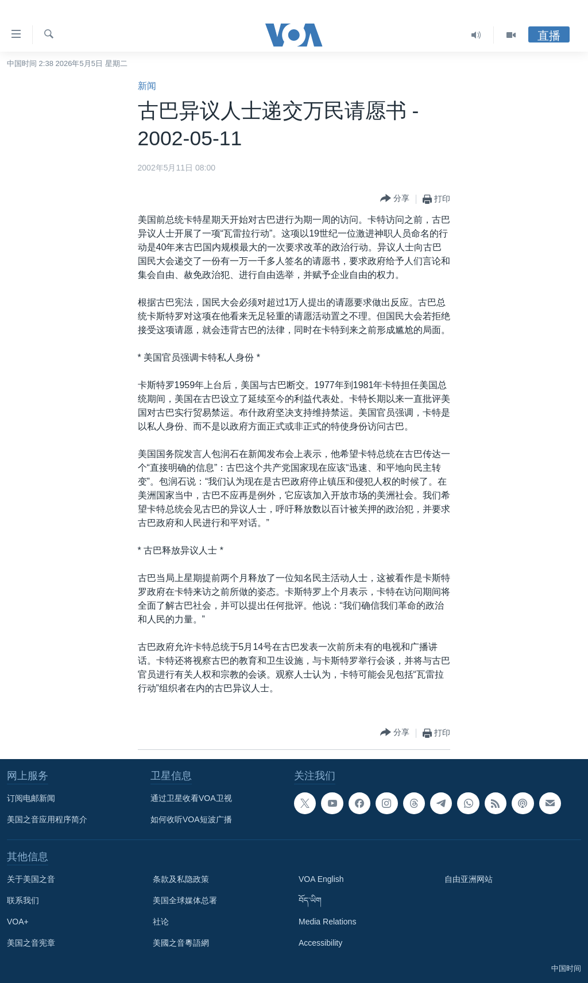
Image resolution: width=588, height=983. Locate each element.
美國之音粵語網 (181, 942)
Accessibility (320, 942)
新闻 (147, 86)
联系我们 (23, 900)
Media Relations (327, 921)
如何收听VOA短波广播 (191, 819)
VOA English (321, 879)
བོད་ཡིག (310, 900)
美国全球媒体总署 (185, 900)
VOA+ (18, 921)
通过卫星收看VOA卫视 (191, 798)
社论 (161, 921)
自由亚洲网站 (468, 879)
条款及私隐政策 (181, 879)
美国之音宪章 (31, 942)
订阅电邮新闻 (31, 798)
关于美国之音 (31, 879)
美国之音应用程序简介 (47, 819)
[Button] (394, 199)
